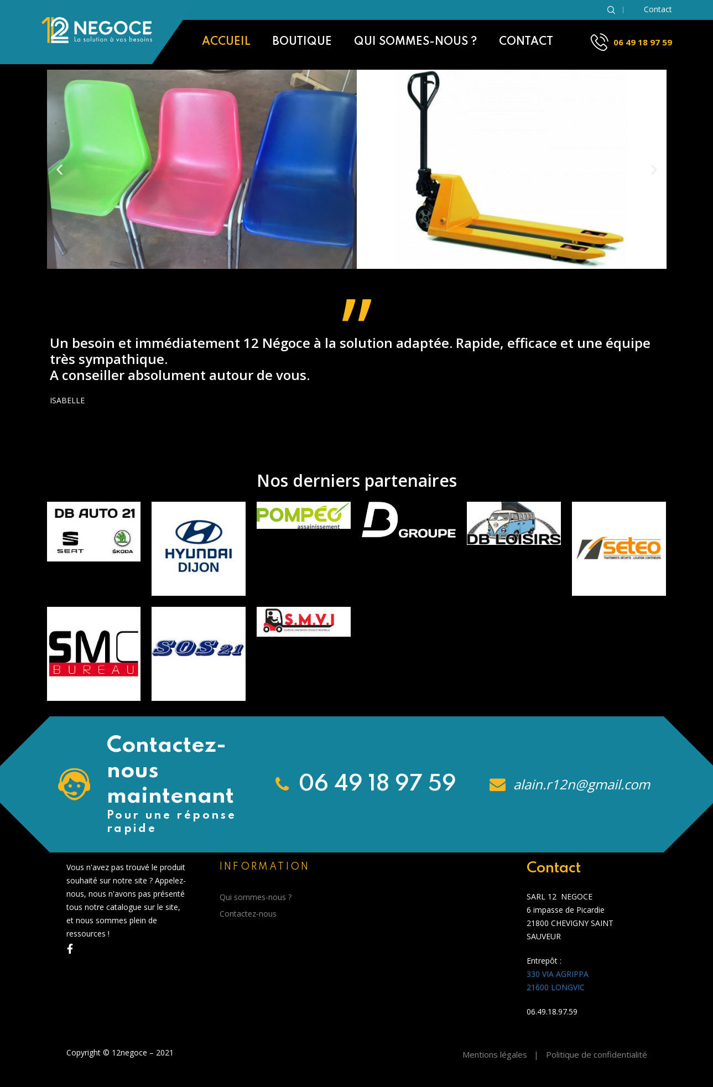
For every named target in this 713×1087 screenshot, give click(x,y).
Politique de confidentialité (596, 1054)
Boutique (302, 42)
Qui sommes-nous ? (415, 42)
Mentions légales (494, 1054)
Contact (526, 42)
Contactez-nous (248, 913)
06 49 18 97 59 (642, 42)
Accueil (226, 42)
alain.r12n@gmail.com (580, 784)
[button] (59, 169)
